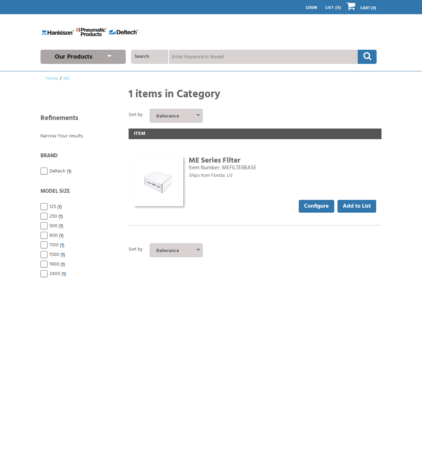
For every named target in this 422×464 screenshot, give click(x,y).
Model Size (79, 192)
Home (52, 79)
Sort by (135, 115)
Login (311, 8)
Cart (361, 8)
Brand (79, 156)
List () (333, 8)
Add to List (357, 206)
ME (66, 79)
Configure (316, 206)
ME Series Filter (214, 161)
